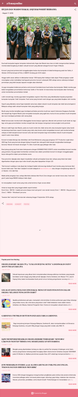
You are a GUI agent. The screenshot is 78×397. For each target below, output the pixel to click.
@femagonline (14, 3)
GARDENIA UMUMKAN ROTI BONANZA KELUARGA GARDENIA (29, 316)
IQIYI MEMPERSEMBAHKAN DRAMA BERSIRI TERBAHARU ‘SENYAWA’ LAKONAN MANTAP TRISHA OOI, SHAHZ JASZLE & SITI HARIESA (33, 340)
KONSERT (18, 204)
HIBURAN (9, 204)
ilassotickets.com (46, 168)
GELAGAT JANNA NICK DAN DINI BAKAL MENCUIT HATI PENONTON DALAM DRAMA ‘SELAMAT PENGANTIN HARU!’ (36, 291)
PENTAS (26, 204)
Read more (72, 284)
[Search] (75, 4)
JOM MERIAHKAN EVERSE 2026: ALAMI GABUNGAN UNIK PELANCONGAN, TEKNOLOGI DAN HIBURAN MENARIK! (35, 366)
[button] (75, 9)
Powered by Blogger (39, 393)
